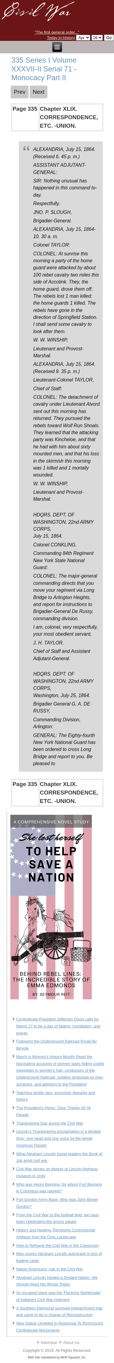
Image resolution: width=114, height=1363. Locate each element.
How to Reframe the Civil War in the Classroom (57, 1245)
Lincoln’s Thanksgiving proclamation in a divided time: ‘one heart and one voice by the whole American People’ (58, 1138)
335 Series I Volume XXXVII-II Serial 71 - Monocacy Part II (44, 69)
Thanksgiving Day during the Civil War (49, 1123)
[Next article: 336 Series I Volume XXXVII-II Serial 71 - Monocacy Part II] (39, 92)
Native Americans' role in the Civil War (49, 1269)
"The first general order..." (57, 32)
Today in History (61, 37)
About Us (71, 1342)
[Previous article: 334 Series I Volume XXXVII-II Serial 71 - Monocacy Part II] (20, 92)
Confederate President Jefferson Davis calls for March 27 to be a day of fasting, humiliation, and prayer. (58, 1026)
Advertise (49, 1342)
